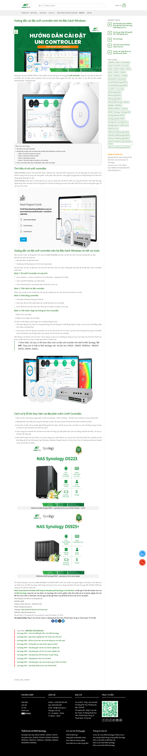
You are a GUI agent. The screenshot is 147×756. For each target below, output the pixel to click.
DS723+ (55, 735)
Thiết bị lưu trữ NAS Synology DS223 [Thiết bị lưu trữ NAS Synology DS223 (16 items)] (118, 132)
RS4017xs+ (32, 740)
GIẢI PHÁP (43, 13)
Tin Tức (23, 708)
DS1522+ (49, 735)
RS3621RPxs (25, 743)
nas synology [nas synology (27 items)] (120, 89)
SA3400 (48, 737)
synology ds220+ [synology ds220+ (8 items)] (123, 122)
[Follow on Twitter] (113, 720)
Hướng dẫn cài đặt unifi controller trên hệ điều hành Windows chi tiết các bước (41, 151)
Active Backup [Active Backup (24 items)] (125, 62)
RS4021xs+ (25, 740)
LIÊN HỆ (89, 13)
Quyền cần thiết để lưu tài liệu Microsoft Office (122, 52)
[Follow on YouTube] (120, 720)
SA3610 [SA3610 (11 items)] (110, 112)
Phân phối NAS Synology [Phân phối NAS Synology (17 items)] (115, 102)
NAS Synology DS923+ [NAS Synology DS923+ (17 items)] (114, 99)
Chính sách (25, 710)
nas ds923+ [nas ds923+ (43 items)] (111, 89)
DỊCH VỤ (52, 13)
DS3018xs (48, 740)
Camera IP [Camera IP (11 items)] (117, 65)
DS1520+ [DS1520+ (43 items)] (123, 72)
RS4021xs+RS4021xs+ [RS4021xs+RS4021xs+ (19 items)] (114, 109)
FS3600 (35, 737)
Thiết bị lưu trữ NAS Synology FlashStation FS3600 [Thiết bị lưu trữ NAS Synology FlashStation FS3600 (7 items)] (120, 143)
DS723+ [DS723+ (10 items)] (128, 69)
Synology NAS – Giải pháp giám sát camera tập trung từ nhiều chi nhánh (41, 662)
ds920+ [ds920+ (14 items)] (110, 72)
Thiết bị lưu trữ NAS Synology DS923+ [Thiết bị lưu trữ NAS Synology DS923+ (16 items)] (118, 138)
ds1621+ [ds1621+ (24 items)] (110, 75)
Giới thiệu (24, 702)
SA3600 (55, 740)
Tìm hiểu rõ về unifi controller (26, 149)
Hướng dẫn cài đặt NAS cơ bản (76, 738)
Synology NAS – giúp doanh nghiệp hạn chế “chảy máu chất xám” (39, 637)
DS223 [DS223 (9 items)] (116, 69)
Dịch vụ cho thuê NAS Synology (104, 743)
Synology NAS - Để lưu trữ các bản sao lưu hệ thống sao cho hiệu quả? (41, 640)
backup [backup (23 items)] (110, 65)
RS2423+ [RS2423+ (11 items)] (126, 102)
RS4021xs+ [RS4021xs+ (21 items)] (119, 105)
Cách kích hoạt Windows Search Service (121, 46)
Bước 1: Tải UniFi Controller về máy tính (30, 153)
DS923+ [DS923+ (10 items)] (117, 72)
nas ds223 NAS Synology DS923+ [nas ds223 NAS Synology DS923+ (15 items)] (117, 82)
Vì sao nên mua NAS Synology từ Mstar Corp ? (109, 735)
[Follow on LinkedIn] (117, 720)
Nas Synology (117, 39)
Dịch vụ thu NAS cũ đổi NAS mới (104, 740)
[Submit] (105, 5)
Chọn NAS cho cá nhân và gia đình (77, 743)
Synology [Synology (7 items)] (117, 112)
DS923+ (42, 735)
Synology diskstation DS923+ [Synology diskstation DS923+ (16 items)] (116, 119)
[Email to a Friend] (59, 621)
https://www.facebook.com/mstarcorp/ (34, 610)
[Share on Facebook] (52, 621)
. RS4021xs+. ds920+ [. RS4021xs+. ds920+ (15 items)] (114, 62)
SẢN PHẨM (34, 13)
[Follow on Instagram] (107, 720)
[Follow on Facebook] (103, 720)
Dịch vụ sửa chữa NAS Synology (104, 745)
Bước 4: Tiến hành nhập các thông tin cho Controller (33, 160)
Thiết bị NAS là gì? (72, 735)
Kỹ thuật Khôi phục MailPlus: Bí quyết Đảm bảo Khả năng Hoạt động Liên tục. (122, 25)
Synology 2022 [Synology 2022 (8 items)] (126, 112)
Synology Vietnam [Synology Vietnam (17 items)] (113, 125)
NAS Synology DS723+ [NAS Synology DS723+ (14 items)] (114, 95)
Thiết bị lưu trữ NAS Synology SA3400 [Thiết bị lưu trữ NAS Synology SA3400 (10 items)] (119, 147)
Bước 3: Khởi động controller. (27, 158)
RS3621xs (40, 740)
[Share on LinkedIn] (63, 621)
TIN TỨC (82, 13)
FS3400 (42, 737)
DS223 (37, 735)
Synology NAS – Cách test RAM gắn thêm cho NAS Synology (38, 633)
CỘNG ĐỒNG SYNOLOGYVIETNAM (67, 13)
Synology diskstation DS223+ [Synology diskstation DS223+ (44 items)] (116, 115)
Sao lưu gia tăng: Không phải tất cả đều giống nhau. (122, 33)
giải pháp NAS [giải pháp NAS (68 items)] (112, 79)
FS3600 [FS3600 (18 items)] (124, 75)
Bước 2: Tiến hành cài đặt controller (29, 156)
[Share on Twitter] (56, 621)
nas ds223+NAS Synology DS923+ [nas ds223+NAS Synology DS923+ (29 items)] (117, 85)
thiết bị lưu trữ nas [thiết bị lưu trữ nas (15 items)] (113, 128)
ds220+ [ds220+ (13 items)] (110, 69)
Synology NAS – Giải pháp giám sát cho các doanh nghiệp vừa (38, 648)
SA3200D (55, 737)
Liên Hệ (24, 705)
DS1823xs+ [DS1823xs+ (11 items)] (117, 75)
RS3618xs (33, 743)
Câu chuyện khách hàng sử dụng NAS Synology (109, 737)
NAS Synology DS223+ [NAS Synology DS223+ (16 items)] (114, 92)
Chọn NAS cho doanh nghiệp (75, 740)
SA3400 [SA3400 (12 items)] (124, 109)
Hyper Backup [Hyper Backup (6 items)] (122, 79)
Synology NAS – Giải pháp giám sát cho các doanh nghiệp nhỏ (38, 651)
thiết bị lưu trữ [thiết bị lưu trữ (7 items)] (124, 125)
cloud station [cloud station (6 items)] (125, 65)
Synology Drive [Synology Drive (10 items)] (112, 122)
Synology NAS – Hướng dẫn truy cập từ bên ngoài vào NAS (37, 644)
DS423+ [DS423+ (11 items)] (122, 69)
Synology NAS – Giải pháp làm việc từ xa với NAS (34, 658)
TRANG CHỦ (25, 13)
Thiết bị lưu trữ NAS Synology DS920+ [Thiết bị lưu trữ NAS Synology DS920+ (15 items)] (118, 135)
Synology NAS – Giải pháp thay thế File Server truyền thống (37, 655)
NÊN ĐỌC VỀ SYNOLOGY (35, 631)
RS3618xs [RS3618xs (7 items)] (111, 105)
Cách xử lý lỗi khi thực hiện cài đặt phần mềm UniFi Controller (36, 163)
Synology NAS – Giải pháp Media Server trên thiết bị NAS (36, 666)
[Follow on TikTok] (110, 720)
